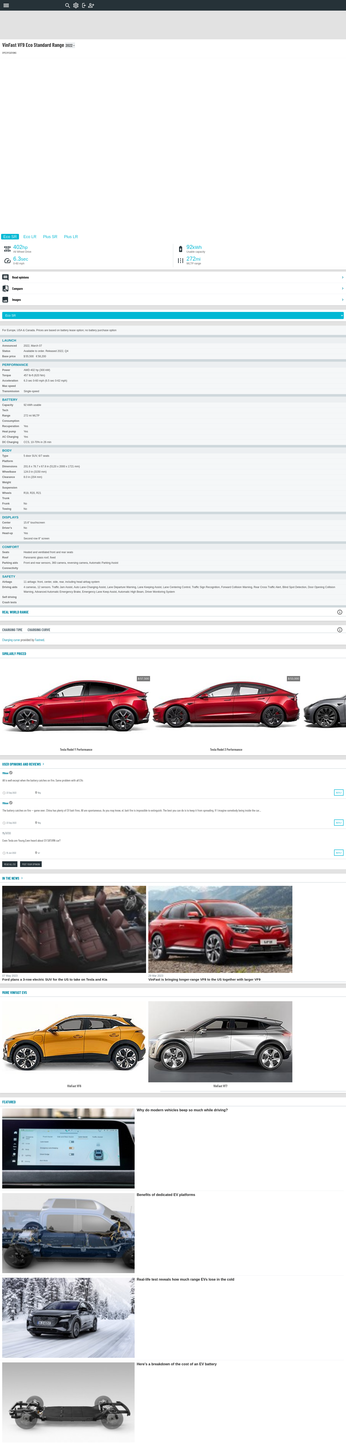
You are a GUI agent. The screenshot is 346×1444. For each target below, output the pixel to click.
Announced (9, 345)
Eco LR (29, 236)
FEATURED (9, 1102)
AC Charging (10, 436)
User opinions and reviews (23, 764)
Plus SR (50, 236)
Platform (7, 461)
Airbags (7, 581)
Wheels (6, 493)
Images (178, 299)
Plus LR (71, 236)
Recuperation (10, 426)
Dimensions (9, 466)
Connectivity (10, 568)
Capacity (7, 405)
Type (5, 455)
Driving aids (9, 587)
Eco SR (10, 236)
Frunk (5, 503)
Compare (178, 288)
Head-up (7, 533)
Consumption (10, 420)
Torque (6, 375)
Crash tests (9, 602)
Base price (9, 356)
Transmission (10, 391)
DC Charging (10, 442)
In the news (13, 878)
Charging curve (11, 640)
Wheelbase (9, 471)
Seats (5, 552)
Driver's (7, 527)
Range (6, 415)
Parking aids (10, 562)
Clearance (8, 477)
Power (6, 370)
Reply (339, 792)
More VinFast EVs (14, 992)
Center (6, 522)
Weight (6, 482)
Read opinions (178, 277)
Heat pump (9, 431)
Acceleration (10, 380)
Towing (6, 508)
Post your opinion (31, 864)
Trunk (5, 498)
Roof (5, 557)
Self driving (9, 597)
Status (6, 351)
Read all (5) (9, 864)
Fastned (39, 640)
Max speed (9, 386)
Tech (5, 410)
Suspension (9, 487)
